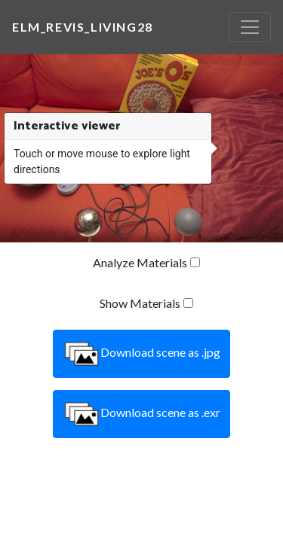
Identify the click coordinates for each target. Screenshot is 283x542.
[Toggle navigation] (250, 27)
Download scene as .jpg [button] (141, 354)
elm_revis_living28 (82, 27)
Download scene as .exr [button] (141, 414)
